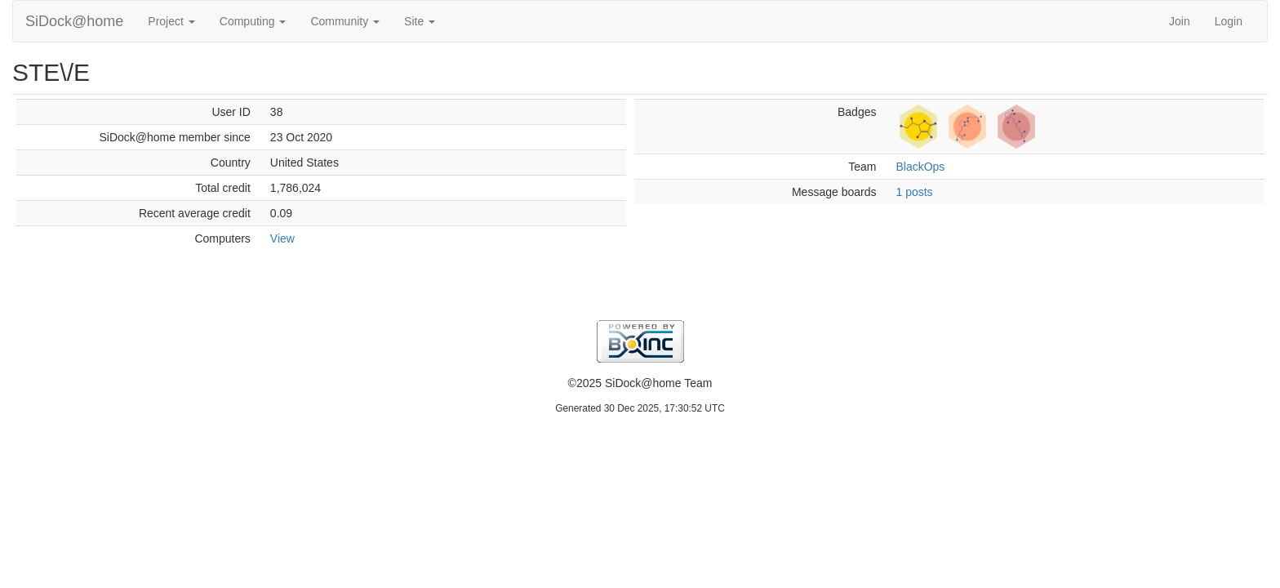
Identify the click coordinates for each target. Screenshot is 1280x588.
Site (419, 21)
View (282, 238)
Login (1228, 21)
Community (345, 21)
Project (171, 21)
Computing (253, 21)
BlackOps (920, 166)
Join (1179, 21)
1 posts (914, 191)
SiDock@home (74, 21)
